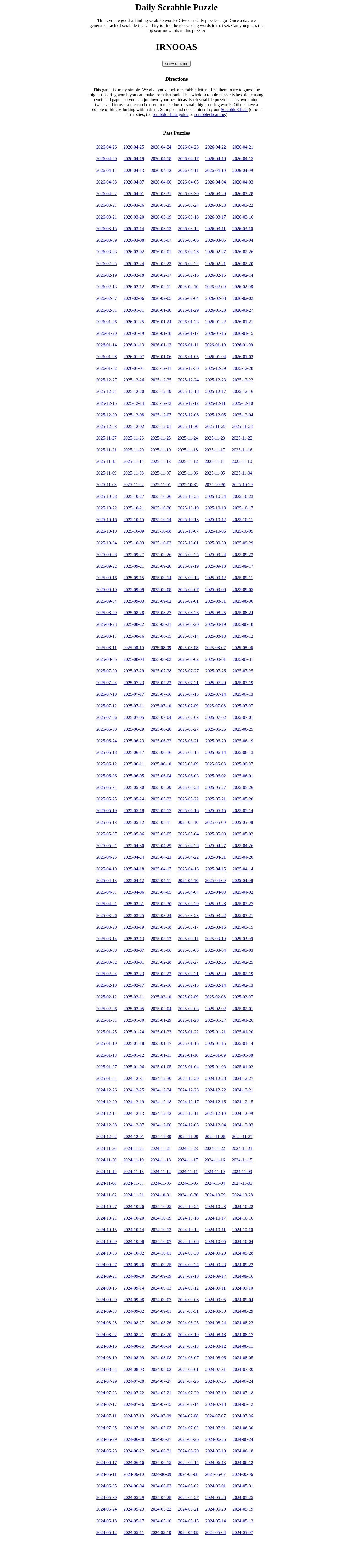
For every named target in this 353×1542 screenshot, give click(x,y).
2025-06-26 (215, 729)
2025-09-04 (106, 601)
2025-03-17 (188, 927)
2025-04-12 (134, 880)
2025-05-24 (134, 799)
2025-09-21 (134, 566)
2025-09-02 (161, 601)
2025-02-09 (188, 996)
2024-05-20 (215, 1509)
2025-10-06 (215, 531)
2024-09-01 (161, 1311)
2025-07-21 (188, 682)
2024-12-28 (215, 1078)
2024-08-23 (242, 1322)
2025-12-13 (161, 403)
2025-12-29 (215, 368)
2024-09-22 (242, 1264)
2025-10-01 (188, 543)
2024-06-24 (242, 1439)
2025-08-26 (188, 612)
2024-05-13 (242, 1521)
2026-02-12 (134, 286)
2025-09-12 (215, 577)
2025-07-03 (188, 717)
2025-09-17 (242, 566)
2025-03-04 (215, 950)
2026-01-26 (106, 321)
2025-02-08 (215, 996)
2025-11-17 (215, 449)
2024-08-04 (106, 1369)
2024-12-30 (161, 1078)
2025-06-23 (134, 740)
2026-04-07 (134, 182)
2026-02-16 (188, 275)
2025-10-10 (106, 531)
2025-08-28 (134, 612)
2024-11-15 (242, 1160)
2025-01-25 (106, 1031)
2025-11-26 (133, 438)
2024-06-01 (215, 1486)
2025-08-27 (161, 612)
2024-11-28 (215, 1136)
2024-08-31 (188, 1311)
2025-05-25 (106, 799)
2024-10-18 (188, 1218)
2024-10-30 (188, 1195)
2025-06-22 (161, 740)
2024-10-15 (106, 1229)
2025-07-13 (242, 694)
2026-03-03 (106, 251)
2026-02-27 (215, 251)
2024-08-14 (161, 1346)
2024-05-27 (188, 1497)
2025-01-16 (188, 1043)
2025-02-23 (134, 973)
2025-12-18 (188, 391)
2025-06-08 (215, 764)
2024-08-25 (188, 1322)
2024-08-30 (215, 1311)
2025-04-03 (215, 892)
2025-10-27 (134, 496)
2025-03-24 (161, 915)
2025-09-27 (134, 554)
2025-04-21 (215, 857)
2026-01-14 (106, 345)
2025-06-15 (188, 752)
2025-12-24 (188, 380)
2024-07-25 (215, 1381)
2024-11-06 (160, 1183)
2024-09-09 (106, 1299)
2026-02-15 (215, 275)
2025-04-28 (188, 845)
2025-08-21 (161, 624)
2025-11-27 (106, 438)
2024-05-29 (134, 1497)
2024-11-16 (215, 1160)
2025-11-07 (160, 473)
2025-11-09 (106, 473)
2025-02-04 (161, 1008)
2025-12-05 (215, 415)
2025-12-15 (106, 403)
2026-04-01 (134, 193)
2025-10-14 (161, 519)
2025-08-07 (215, 647)
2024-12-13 (134, 1113)
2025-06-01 (242, 775)
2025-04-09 (215, 880)
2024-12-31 (134, 1078)
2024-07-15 (161, 1404)
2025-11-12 (188, 461)
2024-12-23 (188, 1090)
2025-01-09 (215, 1055)
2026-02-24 (134, 263)
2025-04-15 (215, 869)
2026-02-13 (106, 286)
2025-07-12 (106, 705)
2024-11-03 (242, 1183)
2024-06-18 (242, 1451)
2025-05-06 (134, 834)
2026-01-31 (134, 310)
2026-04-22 (215, 147)
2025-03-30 (161, 903)
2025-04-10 (188, 880)
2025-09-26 (161, 554)
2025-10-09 (134, 531)
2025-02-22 (161, 973)
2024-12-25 (134, 1090)
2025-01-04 (188, 1066)
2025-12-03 (106, 426)
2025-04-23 (161, 857)
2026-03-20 (134, 217)
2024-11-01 (133, 1195)
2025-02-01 (242, 1008)
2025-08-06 (242, 647)
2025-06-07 (242, 764)
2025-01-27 (215, 1020)
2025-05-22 (188, 799)
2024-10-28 (242, 1195)
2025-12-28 (242, 368)
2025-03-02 (106, 962)
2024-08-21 (134, 1334)
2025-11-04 (242, 473)
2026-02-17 (161, 275)
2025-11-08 (133, 473)
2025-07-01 (242, 717)
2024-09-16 (242, 1276)
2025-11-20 (133, 449)
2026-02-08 (242, 286)
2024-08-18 (215, 1334)
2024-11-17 (188, 1160)
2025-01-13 (106, 1055)
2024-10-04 (242, 1241)
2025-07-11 (134, 705)
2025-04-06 (134, 892)
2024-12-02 (106, 1136)
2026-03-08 (134, 240)
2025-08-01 (215, 659)
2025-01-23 (161, 1031)
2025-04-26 (242, 845)
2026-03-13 (161, 228)
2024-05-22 (161, 1509)
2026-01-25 (134, 321)
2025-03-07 (134, 950)
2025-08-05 (106, 659)
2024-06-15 (161, 1462)
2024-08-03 (134, 1369)
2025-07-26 (215, 670)
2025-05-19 (106, 810)
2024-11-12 (160, 1171)
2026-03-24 (188, 205)
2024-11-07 (133, 1183)
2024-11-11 (188, 1171)
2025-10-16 (106, 519)
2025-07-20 (215, 682)
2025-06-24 (106, 740)
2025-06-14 (215, 752)
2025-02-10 (161, 996)
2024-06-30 (242, 1427)
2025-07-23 (134, 682)
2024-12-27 (242, 1078)
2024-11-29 (188, 1136)
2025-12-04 (242, 415)
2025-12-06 (188, 415)
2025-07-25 (242, 670)
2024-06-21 (161, 1451)
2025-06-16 (161, 752)
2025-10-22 (106, 508)
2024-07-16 (134, 1404)
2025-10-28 (106, 496)
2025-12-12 (188, 403)
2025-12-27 (106, 380)
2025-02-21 (188, 973)
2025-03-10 (215, 938)
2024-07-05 (106, 1427)
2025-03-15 (242, 927)
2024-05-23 (134, 1509)
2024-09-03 (106, 1311)
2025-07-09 (188, 705)
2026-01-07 (134, 356)
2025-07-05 (134, 717)
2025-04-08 (242, 880)
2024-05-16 (161, 1521)
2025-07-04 (161, 717)
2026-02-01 (106, 310)
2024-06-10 (133, 1474)
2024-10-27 (106, 1206)
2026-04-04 (215, 182)
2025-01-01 (106, 1078)
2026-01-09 (242, 345)
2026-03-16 (242, 217)
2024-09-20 (134, 1276)
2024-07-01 (215, 1427)
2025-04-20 (242, 857)
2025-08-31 (215, 601)
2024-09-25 (161, 1264)
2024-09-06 (188, 1299)
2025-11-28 (242, 426)
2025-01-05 (161, 1066)
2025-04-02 (242, 892)
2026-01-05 (188, 356)
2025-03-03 (242, 950)
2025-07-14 (215, 694)
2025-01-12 (134, 1055)
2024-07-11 (106, 1416)
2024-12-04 (215, 1125)
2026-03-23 (215, 205)
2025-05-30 (134, 787)
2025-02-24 (106, 973)
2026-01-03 (242, 356)
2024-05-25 (242, 1497)
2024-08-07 (188, 1357)
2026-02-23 (161, 263)
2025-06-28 (161, 729)
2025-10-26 (161, 496)
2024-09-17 (215, 1276)
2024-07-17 (106, 1404)
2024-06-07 (215, 1474)
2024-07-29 (106, 1381)
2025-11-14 (133, 461)
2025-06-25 (242, 729)
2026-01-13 (134, 345)
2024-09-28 (242, 1253)
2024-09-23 (215, 1264)
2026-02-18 (134, 275)
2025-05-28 (188, 787)
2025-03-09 (242, 938)
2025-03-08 (106, 950)
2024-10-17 (215, 1218)
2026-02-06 (134, 298)
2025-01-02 (242, 1066)
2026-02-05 (161, 298)
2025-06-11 (134, 764)
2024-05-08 (215, 1532)
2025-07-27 (188, 670)
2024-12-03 (242, 1125)
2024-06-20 (188, 1451)
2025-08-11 (106, 647)
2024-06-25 (215, 1439)
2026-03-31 (161, 193)
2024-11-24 (160, 1148)
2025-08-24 (242, 612)
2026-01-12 (161, 345)
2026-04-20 (106, 158)
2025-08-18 (242, 624)
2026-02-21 (215, 263)
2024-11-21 (242, 1148)
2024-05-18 (106, 1521)
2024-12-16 (215, 1101)
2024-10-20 (134, 1218)
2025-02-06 (106, 1008)
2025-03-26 (106, 915)
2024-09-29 (215, 1253)
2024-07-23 (106, 1392)
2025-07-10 (161, 705)
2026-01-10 (215, 345)
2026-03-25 (161, 205)
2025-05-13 (106, 822)
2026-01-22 (215, 321)
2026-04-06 (161, 182)
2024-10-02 (134, 1253)
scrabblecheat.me (209, 114)
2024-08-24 (215, 1322)
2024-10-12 (188, 1229)
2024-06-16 (134, 1462)
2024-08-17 (242, 1334)
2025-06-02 (215, 775)
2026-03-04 (242, 240)
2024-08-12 (215, 1346)
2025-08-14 (188, 636)
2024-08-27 (134, 1322)
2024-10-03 (106, 1253)
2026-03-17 (215, 217)
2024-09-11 (215, 1288)
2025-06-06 (106, 775)
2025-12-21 (106, 391)
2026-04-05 (188, 182)
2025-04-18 (134, 869)
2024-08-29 (242, 1311)
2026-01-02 (106, 368)
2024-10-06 (188, 1241)
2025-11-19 (160, 449)
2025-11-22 (242, 438)
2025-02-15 (188, 985)
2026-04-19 (134, 158)
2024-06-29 (106, 1439)
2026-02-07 (106, 298)
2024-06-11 (106, 1474)
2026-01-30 (161, 310)
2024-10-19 (161, 1218)
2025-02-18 (106, 985)
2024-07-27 (161, 1381)
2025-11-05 (215, 473)
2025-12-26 (134, 380)
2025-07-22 (161, 682)
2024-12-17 (188, 1101)
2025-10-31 (188, 484)
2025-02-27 (188, 962)
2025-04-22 (188, 857)
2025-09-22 (106, 566)
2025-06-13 (242, 752)
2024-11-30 (161, 1136)
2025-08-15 (161, 636)
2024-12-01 (134, 1136)
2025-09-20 (161, 566)
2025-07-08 (215, 705)
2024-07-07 (215, 1416)
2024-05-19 (242, 1509)
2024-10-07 (161, 1241)
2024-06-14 (188, 1462)
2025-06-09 (188, 764)
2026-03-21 (106, 217)
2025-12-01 (161, 426)
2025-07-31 (242, 659)
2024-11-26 (106, 1148)
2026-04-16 (215, 158)
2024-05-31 (242, 1486)
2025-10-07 (188, 531)
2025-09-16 (106, 577)
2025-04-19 (106, 869)
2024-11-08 (106, 1183)
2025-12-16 (242, 391)
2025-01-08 (242, 1055)
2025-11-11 (215, 461)
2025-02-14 (215, 985)
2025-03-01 (134, 962)
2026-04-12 (161, 170)
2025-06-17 (134, 752)
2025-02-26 (215, 962)
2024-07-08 (188, 1416)
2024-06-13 (215, 1462)
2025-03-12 (161, 938)
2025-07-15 (188, 694)
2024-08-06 (215, 1357)
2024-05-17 (134, 1521)
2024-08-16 (106, 1346)
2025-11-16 (242, 449)
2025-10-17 (242, 508)
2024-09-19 (161, 1276)
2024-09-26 (134, 1264)
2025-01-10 (188, 1055)
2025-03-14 (106, 938)
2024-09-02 (134, 1311)
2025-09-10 (106, 589)
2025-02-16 (161, 985)
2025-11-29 (215, 426)
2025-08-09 (161, 647)
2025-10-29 (242, 484)
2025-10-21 (134, 508)
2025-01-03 (215, 1066)
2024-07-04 (134, 1427)
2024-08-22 (106, 1334)
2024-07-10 (133, 1416)
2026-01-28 (215, 310)
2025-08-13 (215, 636)
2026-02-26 (242, 251)
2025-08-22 (134, 624)
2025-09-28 (106, 554)
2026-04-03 (242, 182)
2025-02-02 (215, 1008)
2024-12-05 (188, 1125)
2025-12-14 (134, 403)
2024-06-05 (106, 1486)
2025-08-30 (242, 601)
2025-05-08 (242, 822)
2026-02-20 (242, 263)
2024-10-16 (242, 1218)
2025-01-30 (134, 1020)
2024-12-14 (106, 1113)
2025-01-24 (134, 1031)
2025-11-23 (215, 438)
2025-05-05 (161, 834)
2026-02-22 (188, 263)
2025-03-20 (106, 927)
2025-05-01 (106, 845)
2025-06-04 (161, 775)
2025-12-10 (242, 403)
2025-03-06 (161, 950)
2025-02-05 (134, 1008)
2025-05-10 (188, 822)
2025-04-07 (106, 892)
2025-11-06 (188, 473)
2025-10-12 (215, 519)
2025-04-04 (188, 892)
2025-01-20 (242, 1031)
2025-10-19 (188, 508)
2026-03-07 (161, 240)
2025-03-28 (215, 903)
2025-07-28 (161, 670)
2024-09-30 (188, 1253)
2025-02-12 (106, 996)
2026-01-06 (161, 356)
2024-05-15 (188, 1521)
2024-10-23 (215, 1206)
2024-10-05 (215, 1241)
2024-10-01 (161, 1253)
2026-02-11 (161, 286)
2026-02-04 (188, 298)
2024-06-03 (161, 1486)
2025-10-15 (134, 519)
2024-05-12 (106, 1532)
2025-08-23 (106, 624)
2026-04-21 (242, 147)
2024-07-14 (188, 1404)
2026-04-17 (188, 158)
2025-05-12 (134, 822)
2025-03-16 (215, 927)
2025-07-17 (134, 694)
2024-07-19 (215, 1392)
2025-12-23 (215, 380)
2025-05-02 (242, 834)
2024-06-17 (106, 1462)
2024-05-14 (215, 1521)
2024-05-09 (188, 1532)
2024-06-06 (242, 1474)
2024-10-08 (134, 1241)
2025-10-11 (242, 519)
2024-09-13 (161, 1288)
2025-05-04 (188, 834)
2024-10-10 (242, 1229)
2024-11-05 (188, 1183)
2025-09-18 (215, 566)
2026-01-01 (134, 368)
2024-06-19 (215, 1451)
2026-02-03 (215, 298)
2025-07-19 (242, 682)
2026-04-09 (242, 170)
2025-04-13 (106, 880)
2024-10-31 (160, 1195)
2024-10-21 (106, 1218)
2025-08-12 (242, 636)
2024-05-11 (134, 1532)
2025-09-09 (134, 589)
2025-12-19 (161, 391)
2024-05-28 (161, 1497)
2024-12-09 (242, 1113)
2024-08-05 (242, 1357)
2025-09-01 (188, 601)
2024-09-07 (161, 1299)
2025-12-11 (215, 403)
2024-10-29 (215, 1195)
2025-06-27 (188, 729)
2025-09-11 (242, 577)
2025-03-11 (188, 938)
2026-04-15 (242, 158)
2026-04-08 (106, 182)
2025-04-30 (134, 845)
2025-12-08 (134, 415)
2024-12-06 (161, 1125)
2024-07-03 (161, 1427)
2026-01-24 (161, 321)
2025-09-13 (188, 577)
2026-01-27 (242, 310)
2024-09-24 (188, 1264)
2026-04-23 (188, 147)
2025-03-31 (134, 903)
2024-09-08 (134, 1299)
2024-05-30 (106, 1497)
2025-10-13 (188, 519)
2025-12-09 (106, 415)
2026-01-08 (106, 356)
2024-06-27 (161, 1439)
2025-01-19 (106, 1043)
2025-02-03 (188, 1008)
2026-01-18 (161, 333)
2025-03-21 (242, 915)
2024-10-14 (134, 1229)
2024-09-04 (242, 1299)
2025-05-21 (215, 799)
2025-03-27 (242, 903)
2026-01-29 (188, 310)
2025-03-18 (161, 927)
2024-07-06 (242, 1416)
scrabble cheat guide (171, 114)
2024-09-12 (188, 1288)
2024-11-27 (242, 1136)
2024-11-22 (215, 1148)
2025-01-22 (188, 1031)
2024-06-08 (188, 1474)
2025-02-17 (134, 985)
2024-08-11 (242, 1346)
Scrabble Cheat (234, 109)
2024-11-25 (133, 1148)
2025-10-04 (106, 543)
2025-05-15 (215, 810)
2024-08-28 (106, 1322)
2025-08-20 (188, 624)
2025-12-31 (161, 368)
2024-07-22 (134, 1392)
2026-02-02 (242, 298)
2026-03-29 (215, 193)
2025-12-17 (215, 391)
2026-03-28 (242, 193)
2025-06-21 (188, 740)
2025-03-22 (215, 915)
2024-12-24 (161, 1090)
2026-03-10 (242, 228)
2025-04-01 (106, 903)
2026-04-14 (106, 170)
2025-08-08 (188, 647)
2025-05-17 (161, 810)
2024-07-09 (161, 1416)
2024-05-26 (215, 1497)
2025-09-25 (188, 554)
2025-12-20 (134, 391)
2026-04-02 (106, 193)
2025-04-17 (161, 869)
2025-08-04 (134, 659)
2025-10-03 (134, 543)
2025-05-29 (161, 787)
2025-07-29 (134, 670)
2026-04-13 (134, 170)
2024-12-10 (215, 1113)
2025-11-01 (160, 484)
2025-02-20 (215, 973)
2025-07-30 (106, 670)
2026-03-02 (134, 251)
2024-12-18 (161, 1101)
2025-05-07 (106, 834)
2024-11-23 (188, 1148)
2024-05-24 (106, 1509)
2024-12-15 (242, 1101)
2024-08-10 (106, 1357)
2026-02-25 (106, 263)
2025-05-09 (215, 822)
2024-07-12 (242, 1404)
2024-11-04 (215, 1183)
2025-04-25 (106, 857)
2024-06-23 (106, 1451)
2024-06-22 (134, 1451)
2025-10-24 (215, 496)
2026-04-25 (134, 147)
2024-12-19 (134, 1101)
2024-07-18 (242, 1392)
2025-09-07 (188, 589)
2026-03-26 (134, 205)
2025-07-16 (161, 694)
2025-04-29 (161, 845)
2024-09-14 (134, 1288)
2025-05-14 (242, 810)
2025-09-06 (215, 589)
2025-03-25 (134, 915)
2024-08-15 (134, 1346)
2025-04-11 (161, 880)
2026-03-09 (106, 240)
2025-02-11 (134, 996)
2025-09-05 (242, 589)
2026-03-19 (161, 217)
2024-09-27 (106, 1264)
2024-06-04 (134, 1486)
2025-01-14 (242, 1043)
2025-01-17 (161, 1043)
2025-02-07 (242, 996)
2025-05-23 (161, 799)
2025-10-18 (215, 508)
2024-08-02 (161, 1369)
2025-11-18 (188, 449)
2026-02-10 (188, 286)
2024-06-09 (161, 1474)
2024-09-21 (106, 1276)
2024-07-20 (188, 1392)
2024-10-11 (215, 1229)
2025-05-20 (242, 799)
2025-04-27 (215, 845)
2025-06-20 (215, 740)
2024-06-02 (188, 1486)
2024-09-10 (242, 1288)
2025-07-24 (106, 682)
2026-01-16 (215, 333)
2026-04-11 (188, 170)
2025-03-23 (188, 915)
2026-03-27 (106, 205)
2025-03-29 (188, 903)
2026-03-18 (188, 217)
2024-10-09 (106, 1241)
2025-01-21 (215, 1031)
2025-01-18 (134, 1043)
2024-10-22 (242, 1206)
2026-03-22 (242, 205)
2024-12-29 (188, 1078)
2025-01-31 (106, 1020)
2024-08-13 (188, 1346)
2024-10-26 (134, 1206)
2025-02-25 (242, 962)
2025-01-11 (161, 1055)
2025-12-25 (161, 380)
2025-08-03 (161, 659)
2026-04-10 (215, 170)
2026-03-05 (215, 240)
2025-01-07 (106, 1066)
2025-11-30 (188, 426)
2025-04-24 (134, 857)
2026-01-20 (106, 333)
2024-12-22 (215, 1090)
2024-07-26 (188, 1381)
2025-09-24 (215, 554)
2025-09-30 (215, 543)
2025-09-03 (134, 601)
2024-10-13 (161, 1229)
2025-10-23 (242, 496)
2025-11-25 (160, 438)
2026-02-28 (188, 251)
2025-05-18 (134, 810)
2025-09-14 (161, 577)
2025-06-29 (134, 729)
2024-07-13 (215, 1404)
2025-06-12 (106, 764)
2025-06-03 (188, 775)
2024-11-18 (160, 1160)
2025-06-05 (134, 775)
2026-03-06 (188, 240)
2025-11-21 (106, 449)
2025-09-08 (161, 589)
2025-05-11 (161, 822)
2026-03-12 (188, 228)
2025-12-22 (242, 380)
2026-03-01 (161, 251)
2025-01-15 (215, 1043)
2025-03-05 (188, 950)
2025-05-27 (215, 787)
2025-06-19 (242, 740)
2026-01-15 (242, 333)
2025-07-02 (215, 717)
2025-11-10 (242, 461)
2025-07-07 (242, 705)
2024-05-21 (188, 1509)
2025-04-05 (161, 892)
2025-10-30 (215, 484)
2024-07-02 (188, 1427)
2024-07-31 (215, 1369)
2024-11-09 (242, 1171)
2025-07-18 (106, 694)
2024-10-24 (188, 1206)
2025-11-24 (188, 438)
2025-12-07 (161, 415)
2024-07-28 (134, 1381)
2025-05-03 (215, 834)
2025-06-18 (106, 752)
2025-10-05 (242, 531)
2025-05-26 (242, 787)
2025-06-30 (106, 729)
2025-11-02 (133, 484)
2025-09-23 (242, 554)
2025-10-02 (161, 543)
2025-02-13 (242, 985)
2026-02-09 (215, 286)
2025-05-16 (188, 810)
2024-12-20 (106, 1101)
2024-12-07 (134, 1125)
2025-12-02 (134, 426)
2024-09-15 (106, 1288)
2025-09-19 (188, 566)
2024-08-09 (134, 1357)
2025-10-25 (188, 496)
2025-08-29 (106, 612)
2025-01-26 (242, 1020)
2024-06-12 (242, 1462)
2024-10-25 (161, 1206)
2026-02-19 (106, 275)
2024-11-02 (106, 1195)
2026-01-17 (188, 333)
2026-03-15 (106, 228)
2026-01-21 (242, 321)
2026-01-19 (134, 333)
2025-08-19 (215, 624)
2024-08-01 (188, 1369)
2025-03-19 (134, 927)
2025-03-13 (134, 938)
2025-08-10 (133, 647)
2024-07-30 (242, 1369)
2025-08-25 (215, 612)
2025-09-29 (242, 543)
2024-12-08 (106, 1125)
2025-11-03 (106, 484)
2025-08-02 (188, 659)
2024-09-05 (215, 1299)
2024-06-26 (188, 1439)
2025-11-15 (106, 461)
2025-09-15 (134, 577)
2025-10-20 (161, 508)
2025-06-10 (161, 764)
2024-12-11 (188, 1113)
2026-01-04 (215, 356)
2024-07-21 (161, 1392)
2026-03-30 (188, 193)
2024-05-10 (161, 1532)
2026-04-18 (161, 158)
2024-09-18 (188, 1276)
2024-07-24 (242, 1381)
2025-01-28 (188, 1020)
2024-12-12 (161, 1113)
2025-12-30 (188, 368)
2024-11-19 (133, 1160)
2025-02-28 (161, 962)
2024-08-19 (188, 1334)
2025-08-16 (134, 636)
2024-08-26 (161, 1322)
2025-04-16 (188, 869)
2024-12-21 (242, 1090)
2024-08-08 (161, 1357)
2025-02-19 (242, 973)
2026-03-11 (215, 228)
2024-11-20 (106, 1160)
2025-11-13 (160, 461)
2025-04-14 (242, 869)
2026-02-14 (242, 275)
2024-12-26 (106, 1090)
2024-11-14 (106, 1171)
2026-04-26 (106, 147)
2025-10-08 (161, 531)
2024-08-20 (161, 1334)
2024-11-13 (133, 1171)
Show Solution (176, 64)
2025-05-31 (106, 787)
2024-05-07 (242, 1532)
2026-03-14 (134, 228)
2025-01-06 (134, 1066)
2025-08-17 (106, 636)
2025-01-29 (161, 1020)
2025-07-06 (106, 717)
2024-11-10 (214, 1171)
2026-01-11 (188, 345)
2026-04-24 (161, 147)
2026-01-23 (188, 321)
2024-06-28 (134, 1439)
